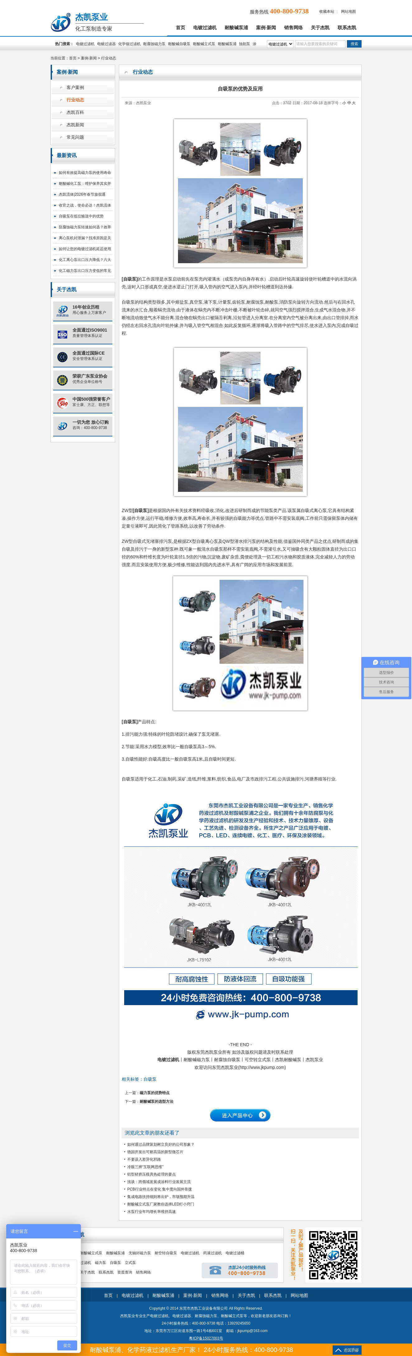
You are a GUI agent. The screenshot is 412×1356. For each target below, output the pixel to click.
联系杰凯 (347, 27)
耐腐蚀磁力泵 (154, 44)
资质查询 (124, 1272)
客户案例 (75, 87)
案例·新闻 (266, 27)
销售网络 (293, 27)
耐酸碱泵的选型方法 (156, 1101)
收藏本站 (326, 11)
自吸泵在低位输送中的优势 (81, 216)
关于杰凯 (320, 27)
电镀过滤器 (106, 44)
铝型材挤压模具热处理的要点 (151, 1174)
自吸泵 (129, 279)
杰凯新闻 (75, 125)
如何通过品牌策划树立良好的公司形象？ (160, 1144)
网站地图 (348, 11)
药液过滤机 (212, 1253)
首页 (180, 27)
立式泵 (130, 1262)
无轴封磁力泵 (140, 1253)
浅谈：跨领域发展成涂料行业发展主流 (159, 1182)
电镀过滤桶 (235, 1253)
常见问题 (75, 137)
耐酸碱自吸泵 (179, 44)
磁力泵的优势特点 (155, 1093)
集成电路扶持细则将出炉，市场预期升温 (160, 1197)
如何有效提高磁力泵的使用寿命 (85, 172)
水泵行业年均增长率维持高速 (151, 1211)
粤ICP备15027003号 (206, 1338)
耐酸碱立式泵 (204, 44)
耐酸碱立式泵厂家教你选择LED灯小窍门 (160, 1204)
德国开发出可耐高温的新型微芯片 (155, 1152)
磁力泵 (100, 1262)
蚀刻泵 (244, 44)
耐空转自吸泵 (166, 1253)
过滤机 (85, 1262)
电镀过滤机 (205, 27)
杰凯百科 (75, 112)
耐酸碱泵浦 (236, 27)
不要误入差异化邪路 (144, 1159)
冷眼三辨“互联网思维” (145, 1167)
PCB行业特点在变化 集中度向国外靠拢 (159, 1189)
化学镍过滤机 (129, 44)
